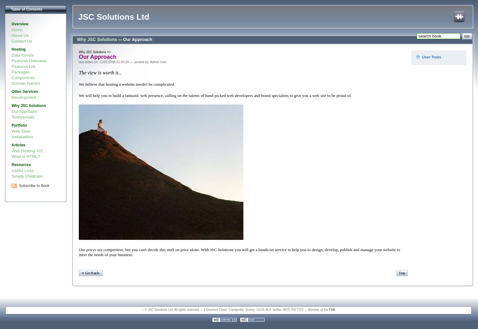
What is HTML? (26, 156)
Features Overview (29, 60)
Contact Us (22, 41)
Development (24, 97)
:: (143, 309)
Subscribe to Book (34, 186)
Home (17, 30)
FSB (332, 309)
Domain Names (26, 83)
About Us (20, 35)
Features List (23, 66)
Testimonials (23, 117)
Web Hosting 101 (27, 151)
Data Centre (23, 55)
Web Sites (21, 131)
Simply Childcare (27, 176)
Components (23, 77)
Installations (22, 136)
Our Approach (24, 111)
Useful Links (23, 170)
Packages (21, 72)
